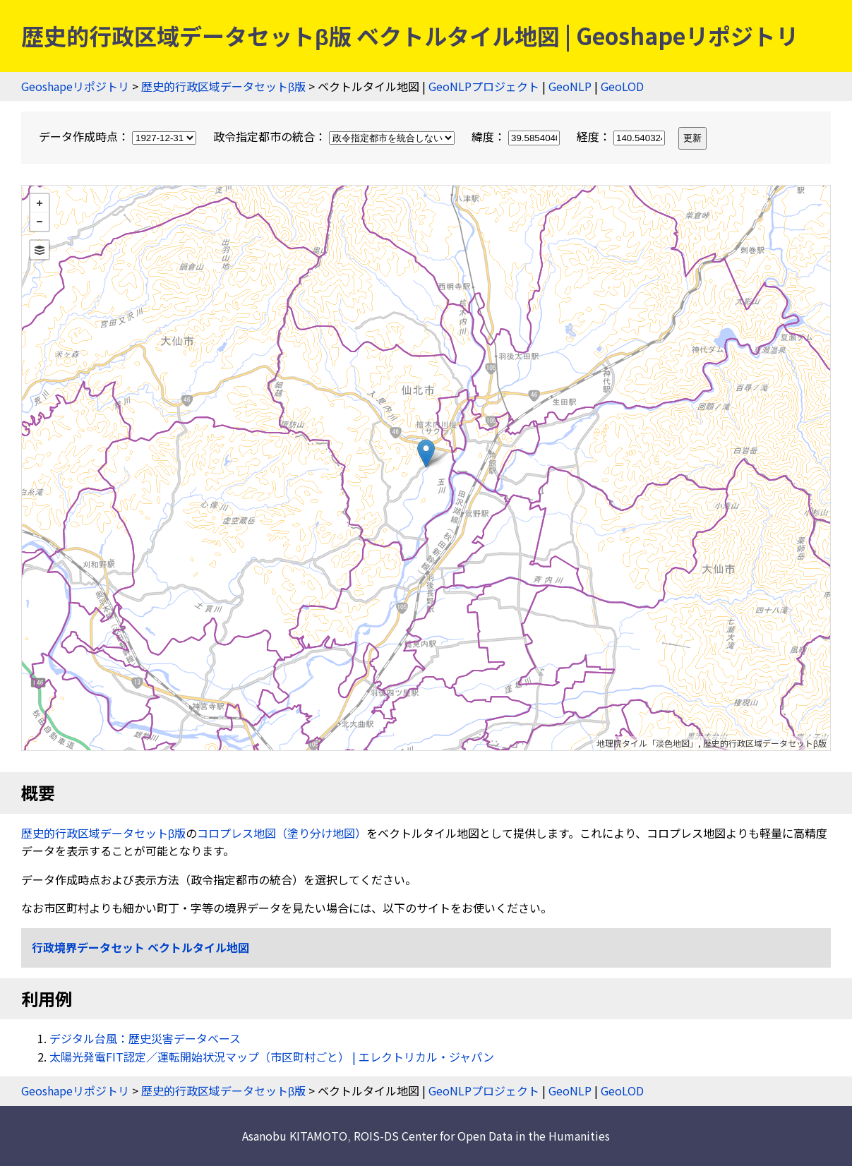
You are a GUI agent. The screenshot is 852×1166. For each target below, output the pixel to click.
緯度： (517, 136)
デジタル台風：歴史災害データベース (145, 1038)
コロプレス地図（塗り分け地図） (281, 832)
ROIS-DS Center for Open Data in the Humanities (482, 1135)
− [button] (39, 221)
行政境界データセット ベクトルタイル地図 (140, 947)
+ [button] (39, 203)
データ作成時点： (119, 136)
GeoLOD (622, 86)
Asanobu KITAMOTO (294, 1135)
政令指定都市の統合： (335, 136)
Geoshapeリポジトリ (75, 86)
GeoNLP (570, 86)
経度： (622, 136)
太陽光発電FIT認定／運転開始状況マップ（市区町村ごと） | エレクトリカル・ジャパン (271, 1056)
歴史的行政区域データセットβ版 (223, 86)
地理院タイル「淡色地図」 (647, 743)
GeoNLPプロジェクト (483, 86)
